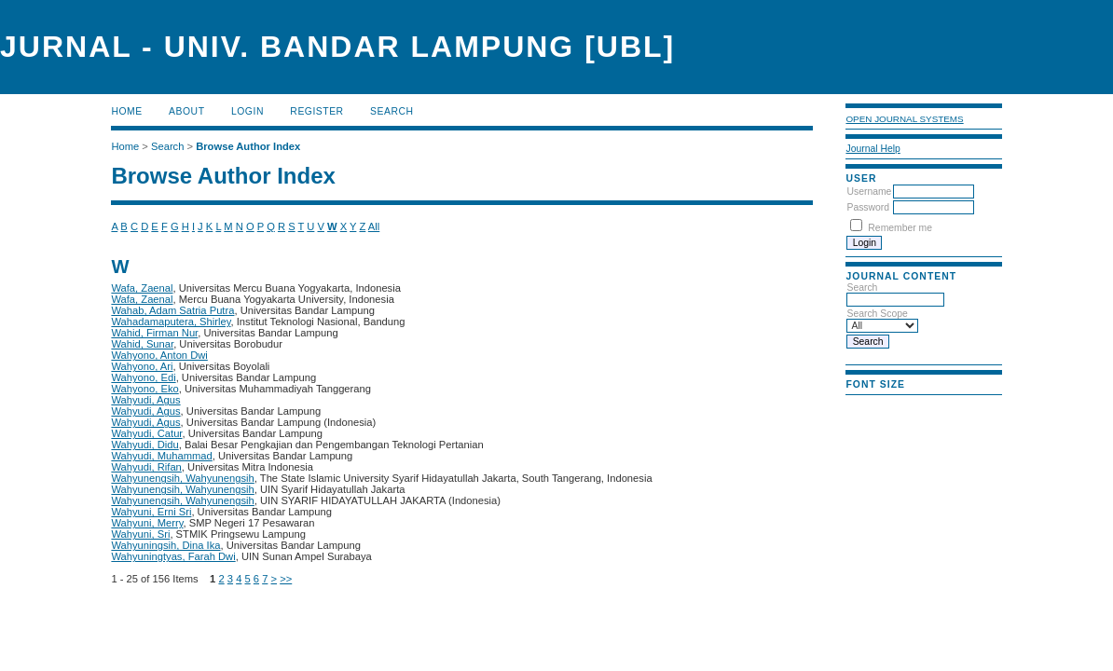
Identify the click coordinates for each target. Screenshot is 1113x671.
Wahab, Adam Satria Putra (172, 310)
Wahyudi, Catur (146, 433)
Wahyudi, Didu (144, 444)
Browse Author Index (248, 146)
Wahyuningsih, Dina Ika (165, 545)
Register (316, 111)
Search (391, 111)
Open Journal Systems (904, 119)
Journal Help (872, 149)
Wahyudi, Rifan (146, 466)
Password (867, 207)
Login (247, 111)
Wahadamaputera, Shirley (170, 321)
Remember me (900, 228)
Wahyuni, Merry (147, 522)
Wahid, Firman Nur (154, 332)
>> (286, 578)
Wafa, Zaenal (141, 288)
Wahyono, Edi (143, 377)
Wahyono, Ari (141, 366)
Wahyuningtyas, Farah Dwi (173, 556)
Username (868, 191)
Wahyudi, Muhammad (161, 455)
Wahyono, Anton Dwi (159, 355)
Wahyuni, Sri (140, 534)
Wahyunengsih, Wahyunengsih (182, 478)
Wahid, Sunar (142, 343)
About (186, 111)
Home (126, 111)
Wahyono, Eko (144, 388)
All (373, 226)
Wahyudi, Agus (145, 399)
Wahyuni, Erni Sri (151, 511)
